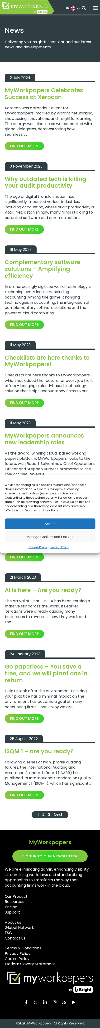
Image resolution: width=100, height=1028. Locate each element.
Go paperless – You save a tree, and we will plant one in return (46, 673)
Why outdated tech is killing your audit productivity (45, 182)
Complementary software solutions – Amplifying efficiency (42, 269)
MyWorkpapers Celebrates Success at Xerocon (44, 93)
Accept (50, 524)
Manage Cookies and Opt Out (49, 537)
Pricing (11, 907)
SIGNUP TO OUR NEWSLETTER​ (50, 856)
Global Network (19, 927)
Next (58, 814)
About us (13, 922)
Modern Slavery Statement (30, 964)
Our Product (16, 896)
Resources (14, 901)
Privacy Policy (59, 547)
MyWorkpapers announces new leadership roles (44, 439)
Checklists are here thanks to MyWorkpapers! (47, 361)
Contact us (15, 938)
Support (12, 912)
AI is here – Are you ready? (43, 590)
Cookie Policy (38, 547)
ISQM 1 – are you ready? (39, 751)
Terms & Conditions (23, 948)
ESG (8, 932)
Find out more (24, 146)
